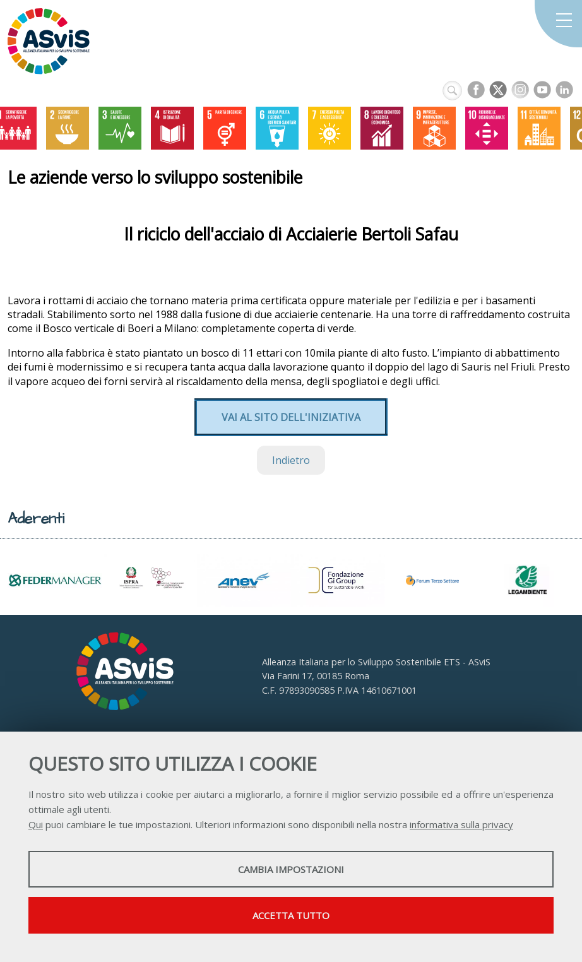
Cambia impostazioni (291, 869)
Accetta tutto (291, 915)
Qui (35, 824)
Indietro (291, 460)
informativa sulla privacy (461, 824)
